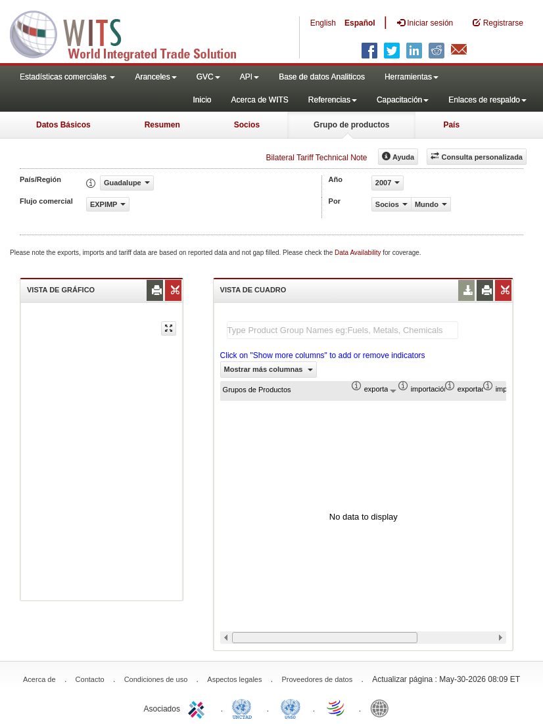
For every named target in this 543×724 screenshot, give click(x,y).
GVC (208, 76)
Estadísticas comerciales (67, 76)
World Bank (382, 707)
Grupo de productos (351, 124)
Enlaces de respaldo (487, 99)
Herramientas (411, 76)
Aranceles (155, 76)
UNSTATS (290, 707)
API (249, 76)
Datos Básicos (63, 124)
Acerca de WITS (259, 99)
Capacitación (403, 99)
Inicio (202, 99)
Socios (247, 124)
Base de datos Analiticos (322, 76)
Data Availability (359, 252)
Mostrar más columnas (269, 369)
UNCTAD (244, 707)
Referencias (332, 99)
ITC (198, 707)
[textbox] (342, 330)
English (323, 23)
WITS (131, 33)
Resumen (162, 124)
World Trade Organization (336, 707)
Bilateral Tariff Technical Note (316, 157)
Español (359, 23)
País (451, 124)
